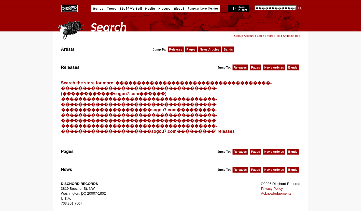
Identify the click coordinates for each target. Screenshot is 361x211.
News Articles (209, 49)
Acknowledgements (276, 193)
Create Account (244, 35)
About (179, 8)
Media (150, 8)
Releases (175, 49)
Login (260, 35)
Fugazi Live (202, 8)
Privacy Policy (272, 189)
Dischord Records (69, 8)
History (164, 8)
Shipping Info (291, 35)
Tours (111, 8)
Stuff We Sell (131, 8)
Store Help (273, 35)
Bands (98, 8)
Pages (191, 49)
